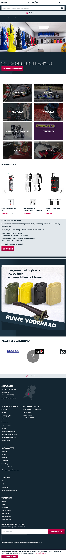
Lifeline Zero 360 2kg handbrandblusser (10, 209)
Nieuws (3, 413)
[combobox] (33, 8)
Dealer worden (6, 425)
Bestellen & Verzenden (8, 431)
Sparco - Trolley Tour (54, 209)
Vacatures (4, 422)
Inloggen (59, 3)
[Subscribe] (56, 531)
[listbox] (55, 202)
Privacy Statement (29, 542)
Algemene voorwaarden (8, 437)
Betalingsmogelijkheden (9, 434)
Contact (3, 428)
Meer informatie (41, 553)
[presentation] (14, 538)
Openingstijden (6, 416)
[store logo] (33, 2)
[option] (51, 202)
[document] (33, 555)
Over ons (4, 410)
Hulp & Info (4, 419)
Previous (5, 191)
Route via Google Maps (8, 398)
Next (61, 191)
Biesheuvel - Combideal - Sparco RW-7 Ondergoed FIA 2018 (33, 209)
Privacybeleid (5, 440)
